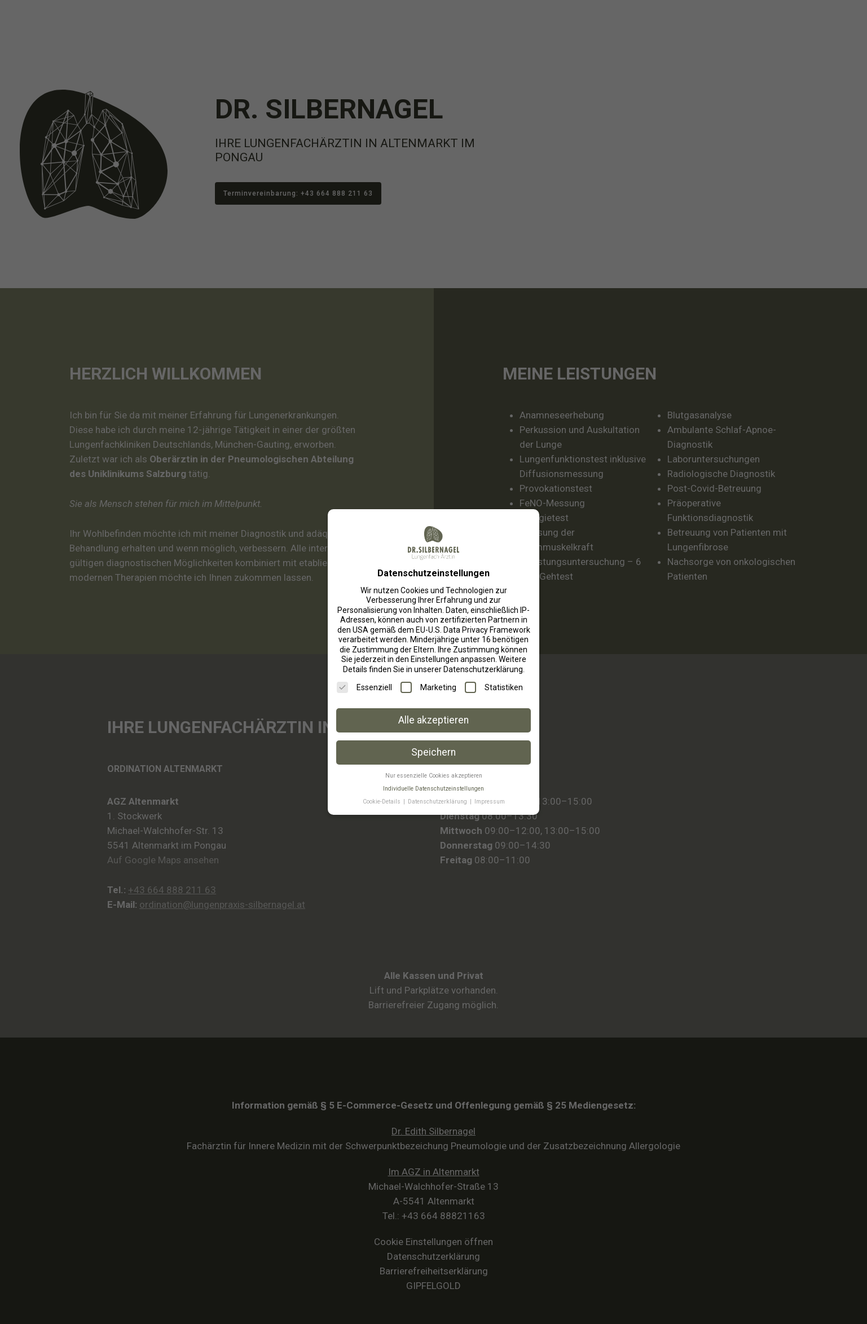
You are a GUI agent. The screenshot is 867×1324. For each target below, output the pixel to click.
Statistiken (494, 687)
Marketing (428, 687)
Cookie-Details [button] (382, 801)
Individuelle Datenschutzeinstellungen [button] (433, 788)
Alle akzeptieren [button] (433, 720)
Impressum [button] (489, 801)
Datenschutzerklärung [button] (438, 801)
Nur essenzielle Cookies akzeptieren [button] (433, 775)
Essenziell (364, 687)
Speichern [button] (433, 752)
